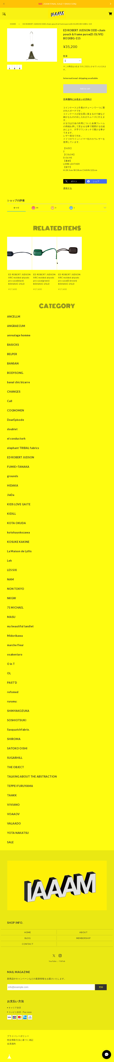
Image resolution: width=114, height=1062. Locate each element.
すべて (16, 208)
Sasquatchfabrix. (18, 729)
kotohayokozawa (18, 532)
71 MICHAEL (15, 607)
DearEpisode (15, 419)
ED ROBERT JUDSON (20, 457)
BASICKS (13, 344)
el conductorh (16, 438)
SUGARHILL (15, 757)
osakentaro (14, 654)
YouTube (52, 961)
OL (9, 673)
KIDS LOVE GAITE (18, 504)
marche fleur (15, 645)
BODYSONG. (15, 372)
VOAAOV (13, 814)
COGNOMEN (15, 410)
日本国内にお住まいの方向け (77, 99)
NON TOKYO (15, 588)
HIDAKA (12, 485)
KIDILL (11, 513)
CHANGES (13, 391)
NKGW (11, 598)
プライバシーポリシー (18, 1036)
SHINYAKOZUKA (18, 710)
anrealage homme (18, 335)
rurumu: (12, 701)
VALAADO (14, 823)
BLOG (28, 938)
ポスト (74, 181)
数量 (65, 56)
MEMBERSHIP (83, 938)
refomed (12, 692)
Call (9, 401)
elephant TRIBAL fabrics (23, 448)
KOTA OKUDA (16, 523)
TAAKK (12, 795)
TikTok (62, 961)
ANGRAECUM (16, 326)
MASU (11, 617)
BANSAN (13, 363)
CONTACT (27, 944)
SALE (10, 842)
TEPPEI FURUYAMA (20, 786)
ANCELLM (13, 316)
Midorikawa (15, 635)
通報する (67, 188)
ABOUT (83, 932)
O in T (11, 663)
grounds (12, 476)
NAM (10, 579)
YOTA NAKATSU (18, 832)
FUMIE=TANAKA (18, 466)
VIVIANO (13, 804)
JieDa (10, 495)
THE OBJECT (15, 767)
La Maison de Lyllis (19, 551)
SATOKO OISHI (17, 748)
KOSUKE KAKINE (18, 541)
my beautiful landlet (20, 626)
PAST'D (12, 682)
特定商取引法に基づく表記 (20, 1040)
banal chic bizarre (18, 382)
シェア (96, 181)
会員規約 (11, 1043)
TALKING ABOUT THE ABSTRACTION (32, 776)
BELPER (12, 354)
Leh (9, 560)
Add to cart (85, 88)
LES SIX (12, 570)
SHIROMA (13, 739)
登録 (101, 987)
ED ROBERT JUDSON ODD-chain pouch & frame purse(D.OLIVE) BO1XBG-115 (57, 24)
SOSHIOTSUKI (16, 720)
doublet (12, 429)
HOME (13, 24)
